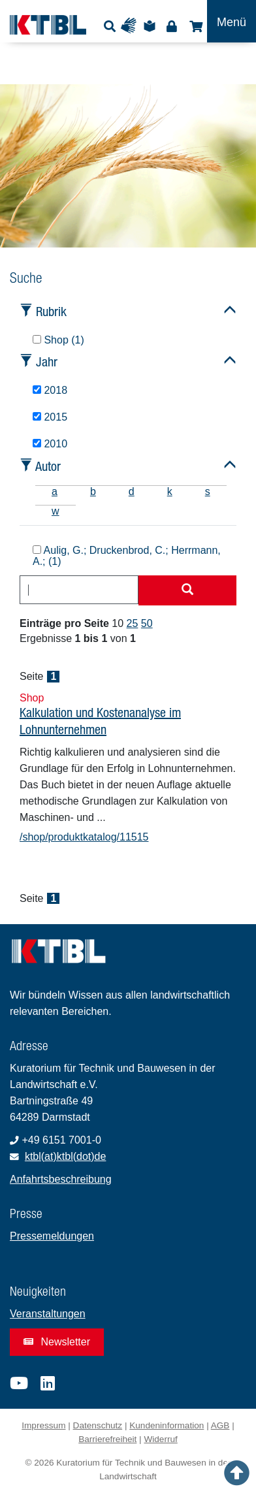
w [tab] (55, 511)
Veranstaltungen (48, 1313)
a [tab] (54, 491)
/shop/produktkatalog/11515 (84, 837)
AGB (220, 1425)
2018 (50, 390)
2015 (50, 417)
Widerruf (160, 1439)
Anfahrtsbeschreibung (61, 1179)
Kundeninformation (166, 1425)
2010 (50, 443)
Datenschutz (98, 1425)
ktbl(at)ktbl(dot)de (65, 1156)
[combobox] (79, 589)
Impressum (43, 1425)
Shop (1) (58, 339)
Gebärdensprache (131, 25)
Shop (194, 25)
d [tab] (132, 491)
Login (171, 25)
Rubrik (51, 311)
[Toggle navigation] (231, 21)
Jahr (46, 361)
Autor (48, 466)
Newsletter (57, 1342)
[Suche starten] (187, 590)
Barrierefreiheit (107, 1439)
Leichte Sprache (151, 25)
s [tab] (207, 491)
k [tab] (169, 491)
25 (132, 623)
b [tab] (93, 491)
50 (147, 623)
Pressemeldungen (52, 1236)
